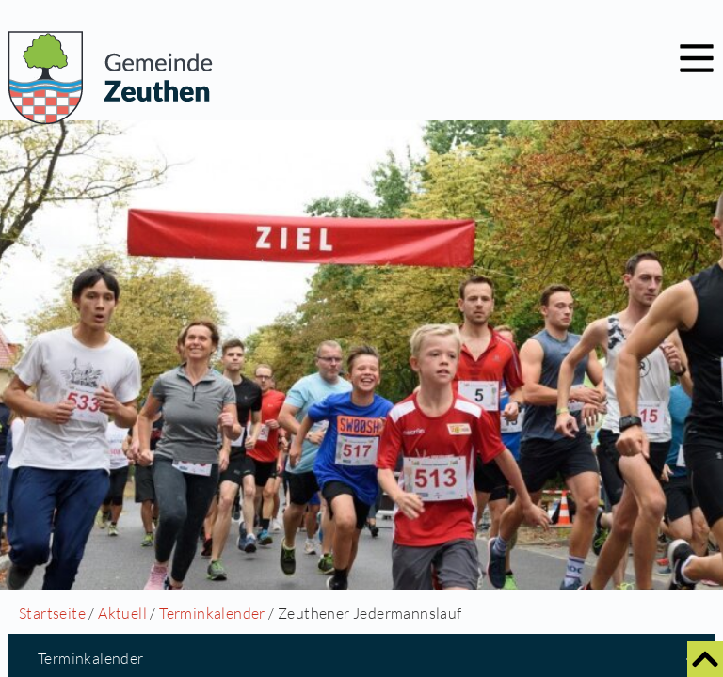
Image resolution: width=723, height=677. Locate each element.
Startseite (52, 613)
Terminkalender (212, 613)
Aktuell (122, 613)
